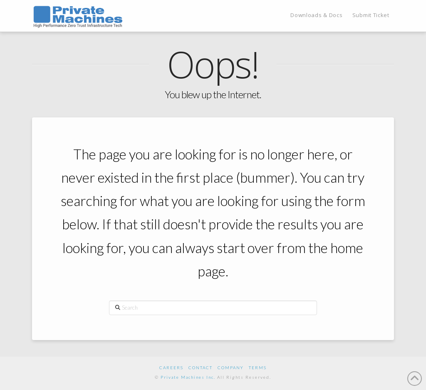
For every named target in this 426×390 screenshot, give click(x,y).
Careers (171, 367)
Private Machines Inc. (188, 377)
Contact (200, 367)
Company (231, 367)
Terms (258, 367)
